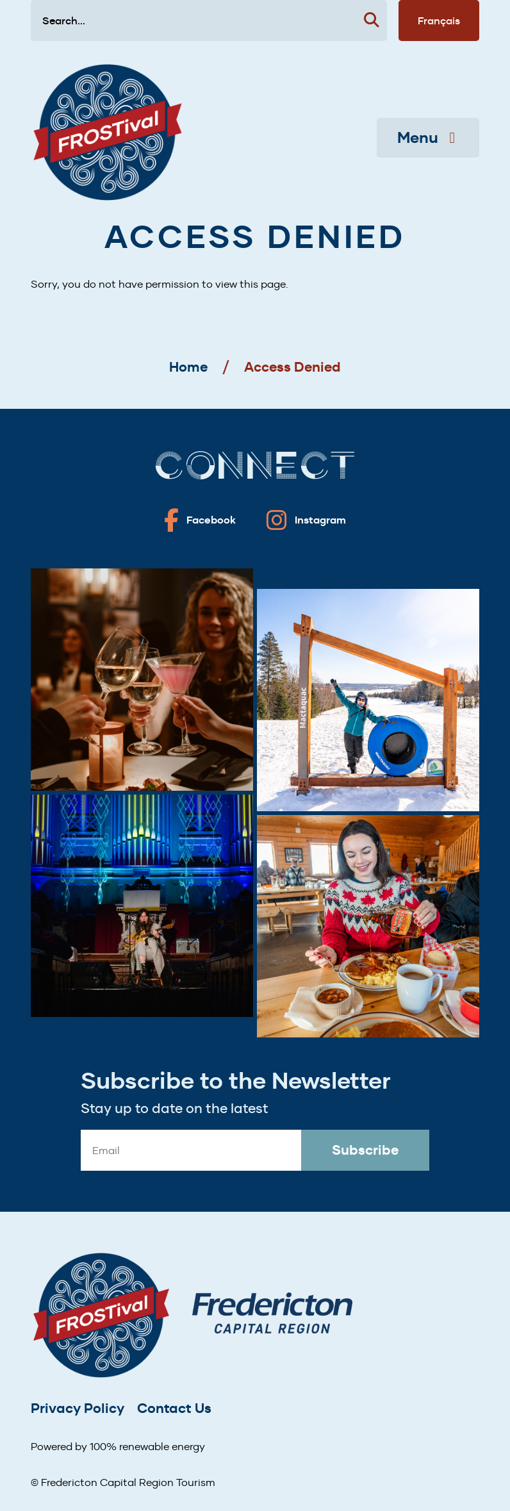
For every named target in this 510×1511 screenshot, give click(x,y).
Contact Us (174, 1408)
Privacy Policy (77, 1408)
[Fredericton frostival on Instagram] (306, 520)
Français (439, 20)
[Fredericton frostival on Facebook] (200, 520)
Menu (428, 137)
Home (188, 367)
